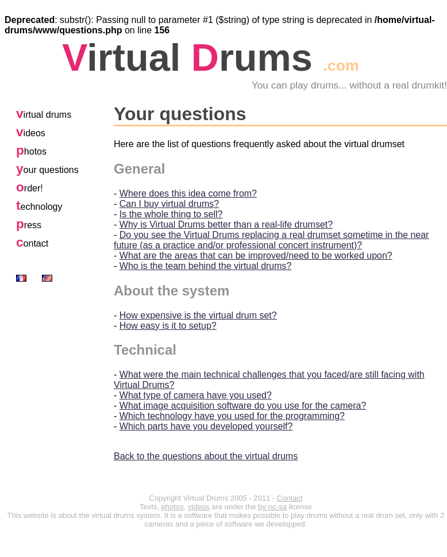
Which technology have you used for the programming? (232, 416)
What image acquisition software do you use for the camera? (243, 405)
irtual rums (210, 57)
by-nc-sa (272, 506)
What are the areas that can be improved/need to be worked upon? (256, 255)
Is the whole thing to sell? (171, 214)
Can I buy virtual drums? (169, 204)
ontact (32, 243)
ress (28, 225)
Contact (290, 498)
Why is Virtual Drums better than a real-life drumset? (226, 224)
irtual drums (43, 115)
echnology (39, 207)
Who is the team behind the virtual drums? (206, 266)
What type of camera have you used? (196, 395)
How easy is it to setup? (168, 326)
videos (199, 506)
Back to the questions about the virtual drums (206, 456)
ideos (30, 133)
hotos (31, 151)
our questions (47, 170)
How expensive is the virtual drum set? (198, 315)
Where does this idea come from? (188, 193)
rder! (29, 188)
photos (172, 506)
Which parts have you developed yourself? (206, 426)
